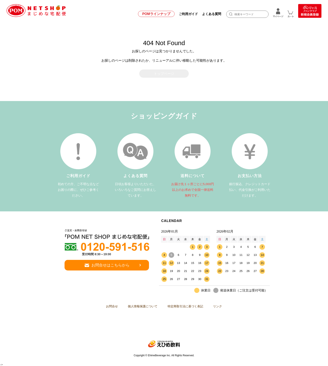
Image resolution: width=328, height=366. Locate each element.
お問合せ (108, 306)
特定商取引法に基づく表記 (186, 306)
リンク (221, 306)
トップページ (164, 73)
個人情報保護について (141, 306)
